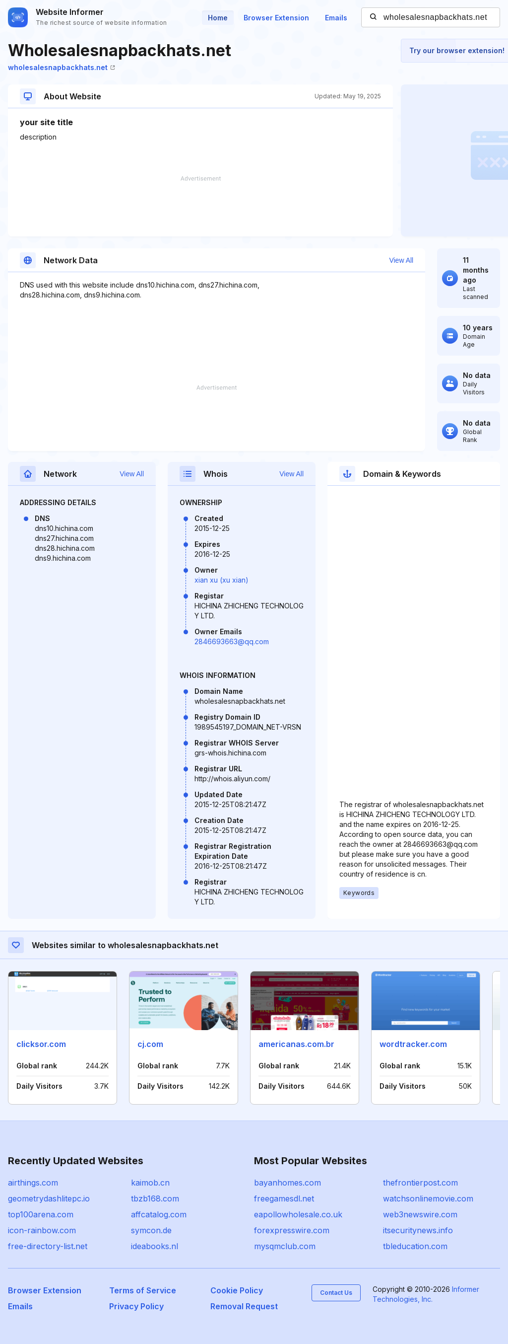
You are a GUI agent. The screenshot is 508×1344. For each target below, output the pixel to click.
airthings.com (33, 1183)
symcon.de (151, 1230)
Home (218, 17)
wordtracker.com (413, 1044)
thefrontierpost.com (420, 1183)
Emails (336, 17)
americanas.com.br (296, 1044)
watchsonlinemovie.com (428, 1198)
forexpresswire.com (291, 1230)
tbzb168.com (155, 1198)
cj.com (150, 1044)
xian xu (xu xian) (221, 580)
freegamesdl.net (284, 1198)
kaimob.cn (150, 1183)
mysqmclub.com (285, 1246)
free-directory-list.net (47, 1246)
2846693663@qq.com (231, 641)
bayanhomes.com (287, 1183)
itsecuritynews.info (418, 1230)
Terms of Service (142, 1290)
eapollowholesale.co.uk (298, 1214)
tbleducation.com (415, 1246)
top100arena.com (40, 1214)
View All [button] (401, 260)
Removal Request (244, 1306)
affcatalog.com (159, 1214)
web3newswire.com (420, 1214)
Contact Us (336, 1292)
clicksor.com (41, 1044)
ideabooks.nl (154, 1246)
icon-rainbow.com (42, 1230)
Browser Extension (276, 17)
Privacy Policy (136, 1306)
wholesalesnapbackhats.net (61, 67)
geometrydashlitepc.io (49, 1198)
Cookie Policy (236, 1290)
